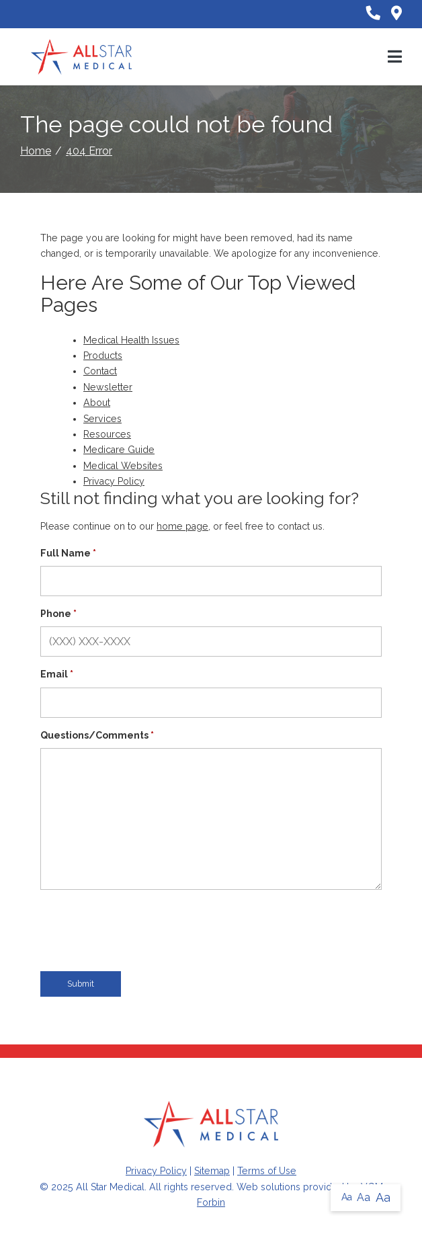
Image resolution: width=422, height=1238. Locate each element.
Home (35, 151)
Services (102, 418)
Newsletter (107, 387)
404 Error (89, 151)
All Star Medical (110, 1187)
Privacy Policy (113, 481)
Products (102, 355)
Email (54, 674)
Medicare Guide (119, 449)
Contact (100, 371)
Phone (55, 613)
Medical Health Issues (131, 340)
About (96, 402)
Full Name (65, 553)
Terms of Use (266, 1170)
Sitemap (212, 1170)
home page (182, 526)
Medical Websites (123, 465)
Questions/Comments (94, 735)
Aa (346, 1197)
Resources (107, 434)
